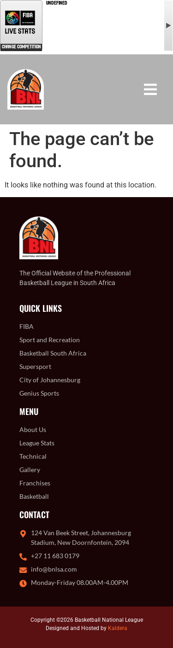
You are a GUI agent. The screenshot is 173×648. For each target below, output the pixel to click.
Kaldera (117, 628)
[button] (150, 89)
